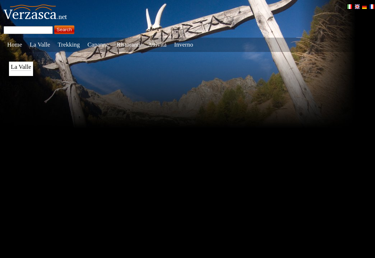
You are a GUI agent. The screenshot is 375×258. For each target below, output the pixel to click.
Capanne (98, 44)
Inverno (183, 44)
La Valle (40, 44)
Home (14, 44)
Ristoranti (128, 44)
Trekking (69, 44)
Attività (157, 44)
